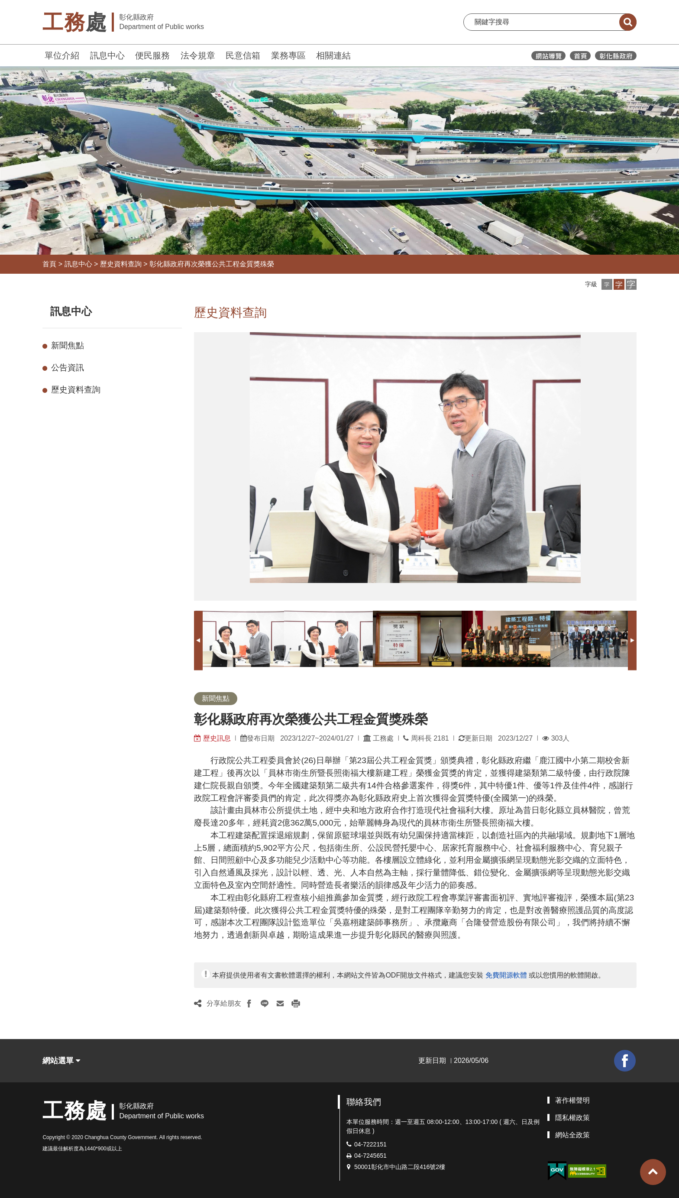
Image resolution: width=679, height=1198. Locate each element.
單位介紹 (62, 55)
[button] (606, 284)
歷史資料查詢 (121, 264)
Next (632, 640)
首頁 (49, 264)
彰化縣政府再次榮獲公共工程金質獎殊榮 (211, 264)
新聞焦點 (67, 345)
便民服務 (152, 55)
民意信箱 (243, 55)
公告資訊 (67, 367)
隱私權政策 (572, 1117)
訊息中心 (107, 55)
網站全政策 (572, 1135)
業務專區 (288, 55)
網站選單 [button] (61, 1060)
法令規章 (198, 55)
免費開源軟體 (506, 975)
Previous (198, 640)
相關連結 (333, 55)
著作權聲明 (572, 1100)
